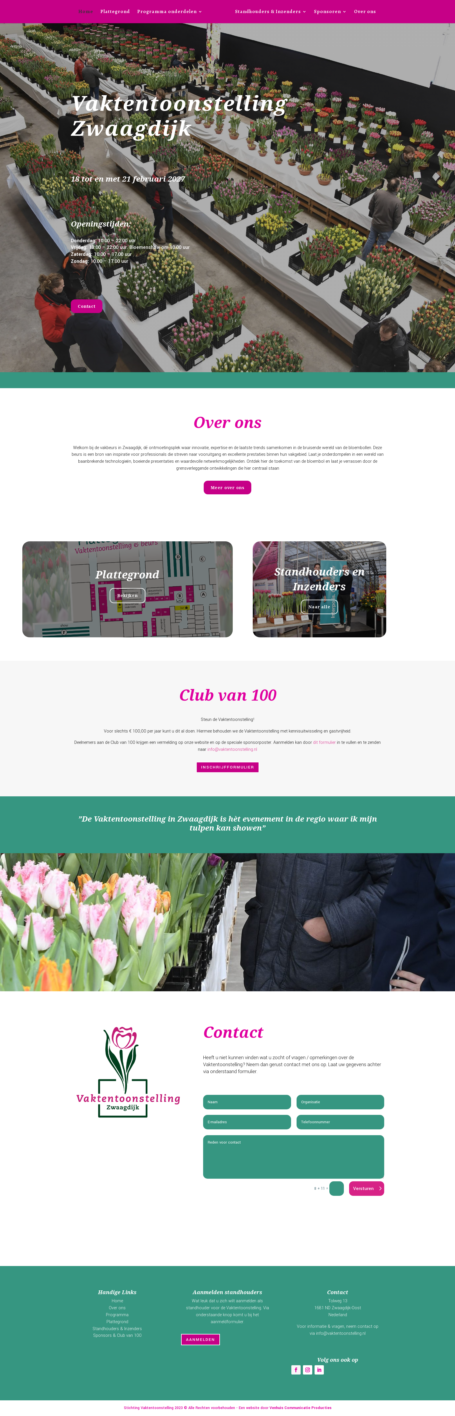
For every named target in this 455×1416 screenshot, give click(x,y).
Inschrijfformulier (227, 767)
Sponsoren (327, 12)
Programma (117, 1315)
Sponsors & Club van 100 (117, 1335)
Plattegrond (115, 12)
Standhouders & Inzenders (268, 12)
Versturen (363, 1188)
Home (85, 12)
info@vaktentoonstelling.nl (232, 749)
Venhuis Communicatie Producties (300, 1407)
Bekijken (143, 595)
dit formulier (324, 742)
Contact (86, 306)
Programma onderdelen (167, 12)
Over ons (365, 12)
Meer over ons (228, 487)
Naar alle (335, 607)
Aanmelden (200, 1339)
